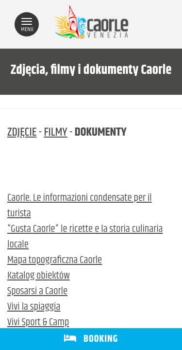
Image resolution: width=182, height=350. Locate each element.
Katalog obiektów (38, 276)
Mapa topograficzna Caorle (54, 260)
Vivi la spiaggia (33, 307)
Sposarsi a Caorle (37, 291)
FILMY (55, 132)
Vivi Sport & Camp (38, 323)
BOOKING (91, 339)
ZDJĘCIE (21, 132)
